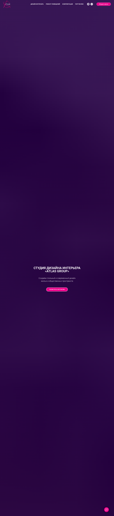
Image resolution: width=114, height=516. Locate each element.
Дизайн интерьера (37, 4)
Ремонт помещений (53, 4)
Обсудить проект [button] (103, 4)
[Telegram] (92, 4)
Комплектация (67, 4)
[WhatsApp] (88, 4)
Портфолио (79, 4)
